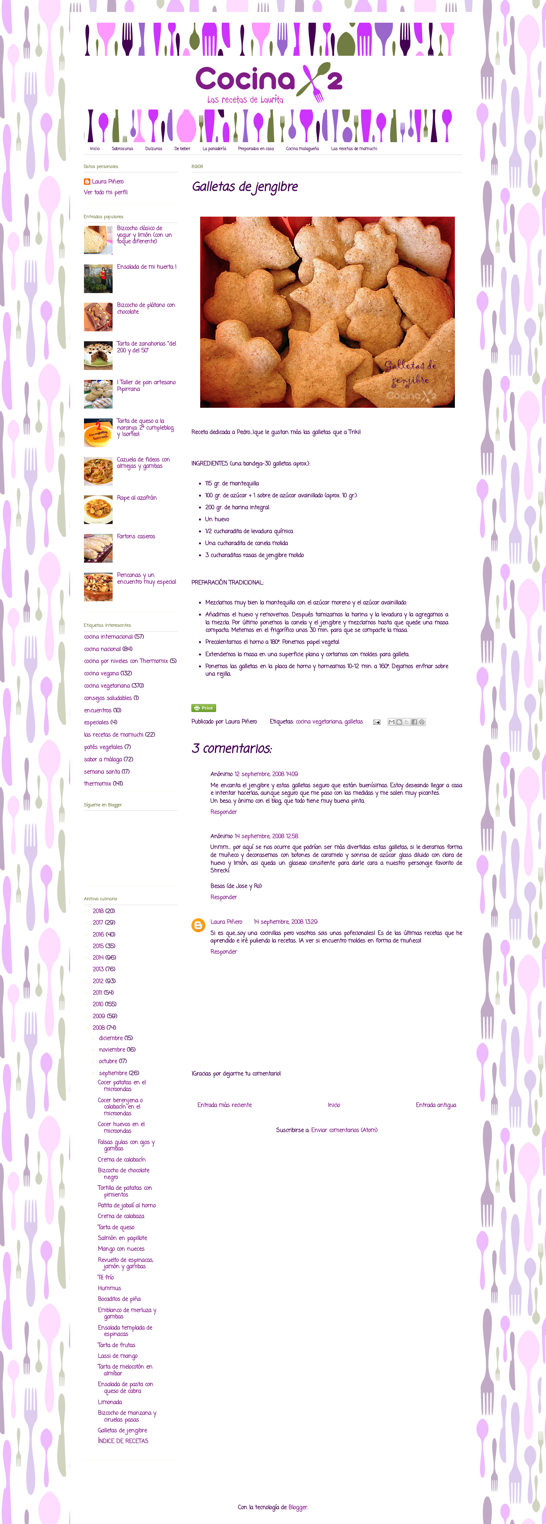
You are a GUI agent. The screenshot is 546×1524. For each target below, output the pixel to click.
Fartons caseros (136, 537)
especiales (96, 723)
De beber (182, 149)
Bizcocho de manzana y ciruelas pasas (127, 1416)
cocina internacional (108, 637)
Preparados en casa (256, 149)
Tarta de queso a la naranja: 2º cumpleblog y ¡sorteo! (145, 428)
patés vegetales (103, 747)
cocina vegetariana (318, 722)
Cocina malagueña (302, 149)
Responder (224, 812)
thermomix (97, 784)
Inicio (94, 149)
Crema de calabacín (122, 1160)
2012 (99, 982)
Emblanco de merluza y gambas (127, 1314)
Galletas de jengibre (122, 1431)
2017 (99, 923)
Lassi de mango (117, 1356)
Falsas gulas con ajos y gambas (126, 1146)
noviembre (113, 1050)
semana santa (102, 772)
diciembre (112, 1039)
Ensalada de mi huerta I (146, 267)
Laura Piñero (226, 922)
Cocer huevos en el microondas (121, 1128)
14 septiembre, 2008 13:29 (286, 922)
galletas (353, 722)
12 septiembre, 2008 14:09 (266, 775)
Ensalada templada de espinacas (125, 1331)
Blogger (298, 1508)
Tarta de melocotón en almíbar (125, 1370)
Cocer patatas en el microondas (122, 1086)
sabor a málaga (103, 760)
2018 (99, 912)
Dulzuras (154, 149)
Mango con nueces (121, 1249)
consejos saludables (108, 699)
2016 (99, 935)
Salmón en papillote (122, 1238)
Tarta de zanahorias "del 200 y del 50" (146, 347)
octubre (109, 1062)
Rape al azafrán (137, 498)
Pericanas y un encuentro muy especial (146, 579)
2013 (99, 970)
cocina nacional (102, 650)
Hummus (109, 1289)
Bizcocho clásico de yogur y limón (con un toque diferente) (144, 236)
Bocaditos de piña (119, 1299)
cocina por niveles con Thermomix (126, 661)
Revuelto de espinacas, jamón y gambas (125, 1264)
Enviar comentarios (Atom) (344, 1131)
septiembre (114, 1074)
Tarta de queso (116, 1228)
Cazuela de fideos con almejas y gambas (143, 463)
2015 (99, 947)
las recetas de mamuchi (113, 735)
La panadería (214, 149)
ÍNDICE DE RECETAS (123, 1442)
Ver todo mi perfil (105, 193)
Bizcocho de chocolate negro (123, 1174)
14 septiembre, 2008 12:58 (266, 837)
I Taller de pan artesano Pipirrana (146, 386)
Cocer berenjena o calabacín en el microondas (120, 1108)
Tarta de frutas (116, 1346)
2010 (99, 1005)
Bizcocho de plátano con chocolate (146, 309)
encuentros (97, 711)
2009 (100, 1017)
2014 (99, 958)
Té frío (105, 1278)
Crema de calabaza (121, 1217)
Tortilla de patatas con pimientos (125, 1191)
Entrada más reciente (224, 1105)
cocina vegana (101, 674)
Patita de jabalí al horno (127, 1206)
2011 (98, 993)
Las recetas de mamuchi (354, 149)
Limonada (110, 1403)
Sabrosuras (122, 149)
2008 (100, 1028)
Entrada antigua (436, 1105)
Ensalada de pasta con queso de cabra (125, 1388)
